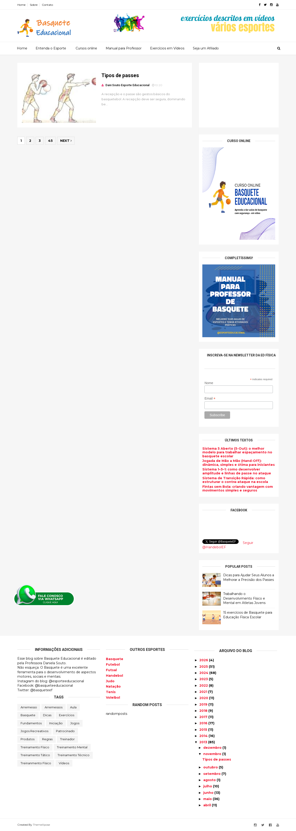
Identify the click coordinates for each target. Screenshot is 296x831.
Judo (110, 681)
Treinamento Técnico (73, 755)
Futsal (111, 670)
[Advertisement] (238, 95)
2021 (203, 692)
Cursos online (86, 48)
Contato (47, 4)
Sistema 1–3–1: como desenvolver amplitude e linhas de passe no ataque (236, 471)
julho (208, 786)
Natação (113, 686)
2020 (204, 698)
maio (208, 799)
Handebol (114, 675)
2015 (203, 730)
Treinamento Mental (72, 747)
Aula (73, 707)
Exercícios (66, 715)
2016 (203, 723)
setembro (212, 774)
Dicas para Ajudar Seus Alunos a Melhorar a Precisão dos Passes (248, 577)
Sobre (33, 4)
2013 (203, 742)
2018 (203, 711)
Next (66, 141)
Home (21, 4)
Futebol (113, 664)
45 (50, 141)
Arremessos (53, 707)
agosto (210, 780)
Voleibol (113, 697)
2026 (204, 660)
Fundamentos (31, 723)
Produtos (27, 739)
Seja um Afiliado (206, 48)
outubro (211, 767)
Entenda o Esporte (51, 48)
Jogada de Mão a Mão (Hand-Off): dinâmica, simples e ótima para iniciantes (238, 463)
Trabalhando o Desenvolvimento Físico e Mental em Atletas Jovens (244, 598)
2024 (204, 673)
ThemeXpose (41, 824)
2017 (203, 717)
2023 (204, 679)
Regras (47, 739)
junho (208, 793)
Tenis (111, 692)
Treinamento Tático (35, 755)
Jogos (74, 723)
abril (207, 805)
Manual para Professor (124, 48)
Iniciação (56, 723)
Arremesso (29, 707)
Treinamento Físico (35, 747)
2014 (204, 736)
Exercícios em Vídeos (167, 48)
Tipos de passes (120, 75)
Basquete (28, 715)
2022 (204, 685)
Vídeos (64, 763)
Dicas (47, 715)
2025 (204, 666)
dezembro (212, 748)
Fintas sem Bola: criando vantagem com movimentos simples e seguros (237, 489)
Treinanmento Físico (36, 763)
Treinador (67, 739)
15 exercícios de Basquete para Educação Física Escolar (247, 614)
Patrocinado (65, 731)
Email (209, 398)
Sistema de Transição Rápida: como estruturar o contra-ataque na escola (235, 480)
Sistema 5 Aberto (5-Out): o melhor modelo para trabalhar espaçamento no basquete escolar (237, 452)
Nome (208, 383)
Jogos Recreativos (34, 731)
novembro (212, 754)
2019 (203, 704)
